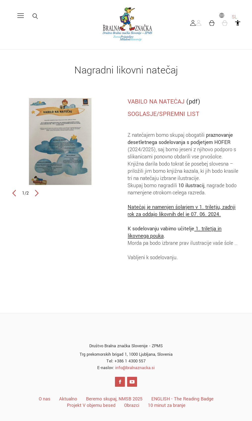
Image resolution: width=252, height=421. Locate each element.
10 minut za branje (166, 405)
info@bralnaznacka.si (135, 368)
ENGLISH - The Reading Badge (182, 399)
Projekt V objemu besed (91, 405)
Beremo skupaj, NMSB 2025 (114, 399)
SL (228, 17)
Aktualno (68, 399)
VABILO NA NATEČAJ (156, 101)
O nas (44, 399)
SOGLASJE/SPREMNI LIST (163, 114)
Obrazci (131, 405)
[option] (60, 141)
